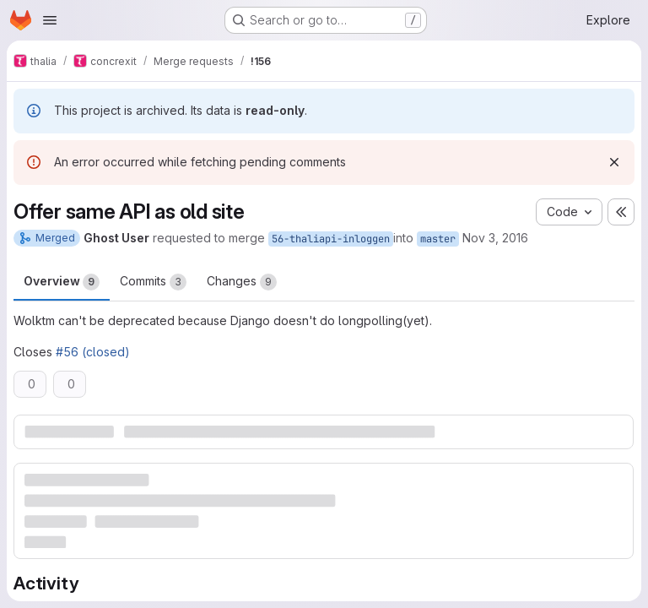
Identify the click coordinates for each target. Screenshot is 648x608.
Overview (62, 282)
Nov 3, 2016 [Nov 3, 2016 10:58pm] (495, 238)
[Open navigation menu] (49, 20)
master (438, 239)
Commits (153, 282)
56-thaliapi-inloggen (331, 239)
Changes (242, 282)
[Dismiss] (614, 162)
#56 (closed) (93, 352)
